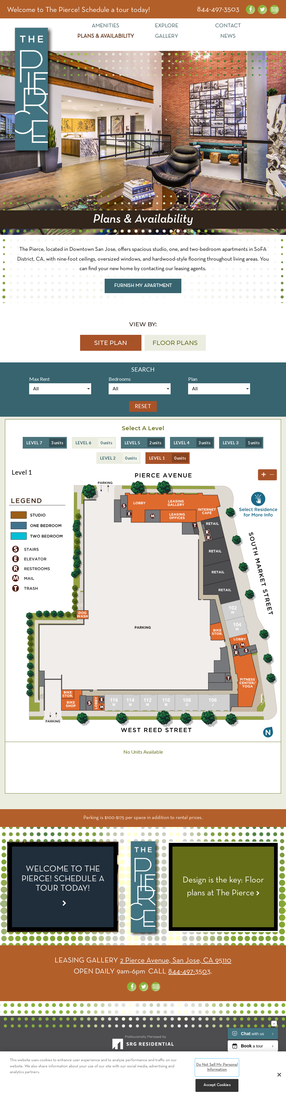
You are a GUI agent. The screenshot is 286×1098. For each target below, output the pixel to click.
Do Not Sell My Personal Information (217, 1068)
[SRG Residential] (143, 1044)
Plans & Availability (105, 36)
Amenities (105, 26)
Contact (228, 26)
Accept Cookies (216, 1086)
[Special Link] (62, 887)
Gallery (166, 36)
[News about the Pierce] (274, 9)
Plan (192, 379)
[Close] (279, 1075)
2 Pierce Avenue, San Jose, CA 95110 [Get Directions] (175, 960)
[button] (110, 343)
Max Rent (39, 379)
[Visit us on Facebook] (250, 9)
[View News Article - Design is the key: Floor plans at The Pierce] (223, 887)
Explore (166, 26)
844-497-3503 (218, 9)
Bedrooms (120, 379)
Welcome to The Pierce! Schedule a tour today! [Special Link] (78, 10)
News (228, 36)
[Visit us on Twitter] (262, 9)
